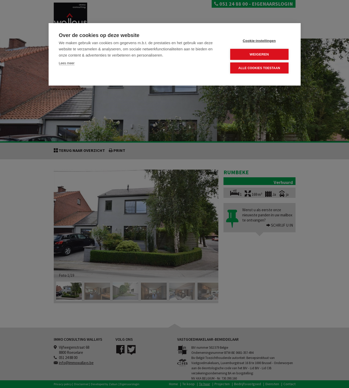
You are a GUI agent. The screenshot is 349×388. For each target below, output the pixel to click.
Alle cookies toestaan (259, 68)
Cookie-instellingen (259, 41)
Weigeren (259, 54)
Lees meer (67, 63)
